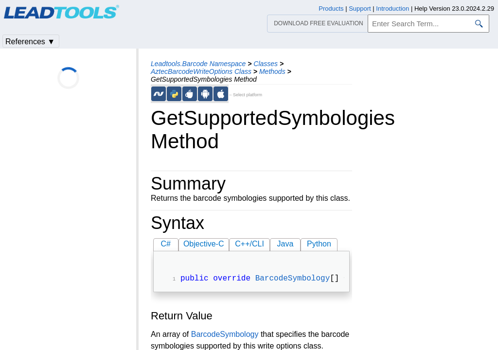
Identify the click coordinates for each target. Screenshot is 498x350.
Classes (265, 64)
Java (285, 244)
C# (166, 244)
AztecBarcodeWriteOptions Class (201, 71)
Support (360, 8)
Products (331, 8)
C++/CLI (249, 244)
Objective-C (203, 244)
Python (319, 244)
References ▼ (30, 41)
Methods (272, 71)
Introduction (392, 8)
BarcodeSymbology (292, 279)
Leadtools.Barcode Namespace (198, 64)
